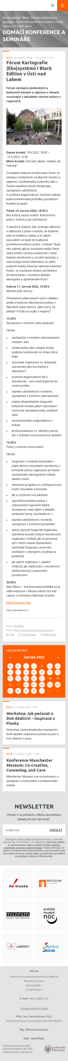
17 (42, 678)
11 (49, 672)
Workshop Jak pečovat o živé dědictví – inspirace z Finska (30, 718)
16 (34, 678)
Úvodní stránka (11, 17)
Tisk (10, 634)
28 (18, 691)
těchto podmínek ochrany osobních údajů (32, 846)
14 (18, 678)
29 (26, 691)
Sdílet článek (48, 634)
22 (26, 684)
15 (26, 678)
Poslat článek (27, 634)
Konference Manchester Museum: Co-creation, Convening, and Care (29, 765)
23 (34, 684)
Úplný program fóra (18, 603)
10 (42, 672)
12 (57, 672)
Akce (26, 17)
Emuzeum (19, 625)
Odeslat (56, 830)
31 (18, 666)
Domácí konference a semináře (36, 630)
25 (49, 684)
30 (10, 666)
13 (10, 678)
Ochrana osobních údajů (34, 1008)
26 (57, 684)
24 (42, 684)
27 (10, 691)
